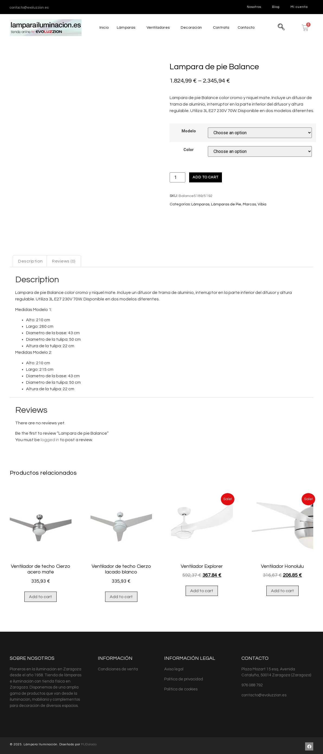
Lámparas (124, 27)
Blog (276, 7)
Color (188, 150)
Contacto (247, 27)
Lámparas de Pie (226, 204)
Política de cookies (181, 712)
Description (30, 284)
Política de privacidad (183, 702)
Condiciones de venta (118, 692)
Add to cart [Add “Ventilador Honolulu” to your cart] (282, 614)
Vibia (262, 204)
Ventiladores (157, 27)
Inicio (102, 27)
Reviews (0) (64, 284)
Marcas (249, 204)
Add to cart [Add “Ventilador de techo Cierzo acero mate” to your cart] (40, 620)
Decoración (191, 27)
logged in (50, 463)
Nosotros (254, 7)
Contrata (221, 27)
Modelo (189, 131)
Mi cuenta (299, 7)
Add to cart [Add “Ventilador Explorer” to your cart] (201, 614)
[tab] (30, 284)
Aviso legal (173, 692)
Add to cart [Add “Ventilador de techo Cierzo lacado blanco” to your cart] (121, 620)
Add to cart (205, 177)
